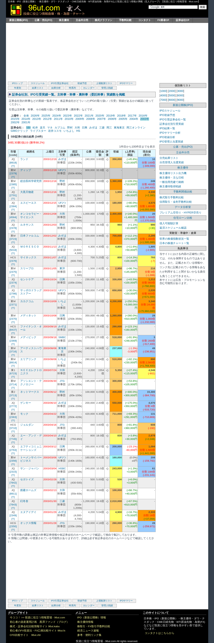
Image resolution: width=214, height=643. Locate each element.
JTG (62, 380)
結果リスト (38, 88)
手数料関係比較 (182, 191)
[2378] (13, 228)
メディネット (28, 315)
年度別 (17, 88)
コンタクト (144, 20)
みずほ (93, 127)
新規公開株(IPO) (18, 20)
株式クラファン (103, 20)
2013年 (36, 118)
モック (24, 413)
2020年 (100, 115)
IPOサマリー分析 (169, 132)
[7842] (13, 482)
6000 (180, 95)
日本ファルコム (29, 235)
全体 (26, 115)
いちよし (69, 130)
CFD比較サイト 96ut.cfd (25, 635)
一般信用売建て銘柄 (171, 181)
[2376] (13, 260)
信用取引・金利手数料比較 (175, 201)
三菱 (102, 127)
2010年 (69, 118)
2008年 (90, 118)
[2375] (13, 271)
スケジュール (38, 83)
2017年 (132, 115)
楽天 (42, 127)
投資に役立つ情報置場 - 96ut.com (45, 617)
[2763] (13, 450)
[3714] (13, 384)
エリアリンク (28, 359)
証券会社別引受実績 (171, 123)
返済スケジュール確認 (172, 227)
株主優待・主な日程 (171, 177)
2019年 (110, 115)
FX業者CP (163, 20)
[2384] (13, 206)
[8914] (13, 362)
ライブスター (38, 130)
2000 (172, 91)
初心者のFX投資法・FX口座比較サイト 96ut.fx (37, 630)
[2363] (13, 417)
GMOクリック (19, 130)
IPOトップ (17, 83)
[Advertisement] (107, 52)
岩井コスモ (55, 130)
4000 (163, 95)
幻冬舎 (24, 501)
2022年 (78, 115)
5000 (172, 95)
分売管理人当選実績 (171, 162)
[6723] (13, 373)
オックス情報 (28, 523)
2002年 (15, 122)
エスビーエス (28, 202)
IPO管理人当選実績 (171, 141)
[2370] (13, 318)
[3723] (13, 239)
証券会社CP (182, 20)
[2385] (13, 184)
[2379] (13, 173)
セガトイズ (27, 479)
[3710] (13, 428)
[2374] (13, 282)
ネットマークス (29, 391)
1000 (163, 91)
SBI (28, 127)
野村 (70, 127)
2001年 (26, 122)
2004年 (133, 118)
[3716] (13, 351)
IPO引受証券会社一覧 (172, 119)
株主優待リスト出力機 (172, 173)
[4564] (13, 217)
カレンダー (89, 88)
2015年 (15, 118)
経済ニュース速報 (88, 630)
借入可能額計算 (168, 223)
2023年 (67, 115)
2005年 (123, 118)
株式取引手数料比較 (171, 197)
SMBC (62, 337)
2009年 (80, 118)
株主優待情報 (85, 621)
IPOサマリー (126, 83)
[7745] (13, 439)
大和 (77, 127)
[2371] (13, 304)
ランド (24, 159)
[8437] (13, 329)
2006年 (112, 118)
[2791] (13, 195)
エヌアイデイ (28, 512)
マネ (50, 127)
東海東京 (119, 127)
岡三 (109, 127)
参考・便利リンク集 (89, 635)
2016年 (143, 115)
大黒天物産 (27, 192)
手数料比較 (125, 20)
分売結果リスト (168, 157)
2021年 (89, 115)
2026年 (35, 115)
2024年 (56, 115)
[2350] (13, 526)
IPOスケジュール (169, 110)
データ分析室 (183, 206)
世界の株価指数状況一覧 (174, 238)
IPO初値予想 (167, 115)
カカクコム (27, 301)
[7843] (13, 504)
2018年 (121, 115)
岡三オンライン (136, 127)
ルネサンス (27, 224)
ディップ (25, 170)
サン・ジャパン (29, 468)
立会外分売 (82, 20)
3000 (180, 91)
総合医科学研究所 (31, 181)
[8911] (13, 493)
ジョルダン (27, 424)
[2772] (13, 406)
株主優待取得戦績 (170, 186)
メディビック (28, 337)
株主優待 (64, 20)
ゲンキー (25, 402)
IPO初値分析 (167, 137)
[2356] (13, 460)
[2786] (13, 293)
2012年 (47, 118)
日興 (84, 127)
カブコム (60, 127)
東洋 (62, 268)
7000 (163, 99)
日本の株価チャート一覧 (174, 243)
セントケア (27, 279)
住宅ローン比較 (182, 217)
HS (78, 130)
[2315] (13, 471)
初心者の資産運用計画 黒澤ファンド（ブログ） (39, 621)
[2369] (13, 340)
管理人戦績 (107, 88)
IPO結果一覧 (167, 128)
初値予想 (82, 83)
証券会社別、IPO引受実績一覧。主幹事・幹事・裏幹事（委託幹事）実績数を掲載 (68, 94)
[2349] (13, 515)
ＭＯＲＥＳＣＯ (29, 246)
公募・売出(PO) (43, 20)
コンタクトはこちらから (159, 633)
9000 (180, 99)
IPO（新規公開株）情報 (91, 617)
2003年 (144, 118)
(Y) (13, 165)
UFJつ (62, 170)
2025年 (46, 115)
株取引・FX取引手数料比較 (93, 626)
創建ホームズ (28, 490)
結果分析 (56, 88)
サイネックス (28, 257)
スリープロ (27, 268)
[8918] (13, 162)
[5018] (13, 250)
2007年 (101, 118)
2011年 (58, 118)
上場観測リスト (104, 83)
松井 (35, 127)
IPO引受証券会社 (60, 83)
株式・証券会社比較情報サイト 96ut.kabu (35, 626)
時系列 (72, 88)
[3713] (13, 395)
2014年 (26, 118)
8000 (172, 99)
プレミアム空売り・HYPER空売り (180, 212)
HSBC (62, 468)
